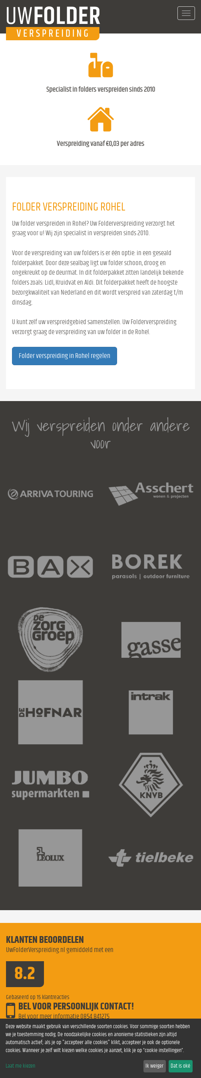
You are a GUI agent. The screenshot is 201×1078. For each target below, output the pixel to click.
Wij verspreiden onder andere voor (101, 434)
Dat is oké (180, 1066)
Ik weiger (154, 1066)
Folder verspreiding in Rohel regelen (64, 356)
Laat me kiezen (20, 1066)
